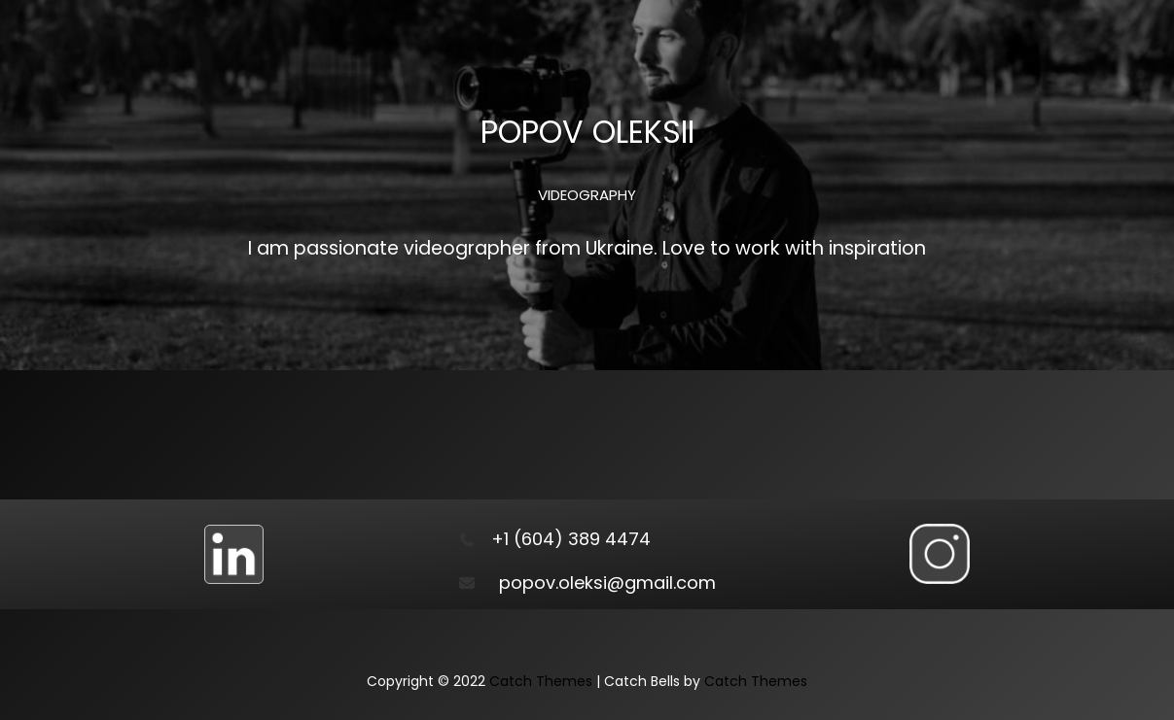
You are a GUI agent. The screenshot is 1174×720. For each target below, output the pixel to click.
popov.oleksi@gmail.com (607, 582)
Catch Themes (540, 681)
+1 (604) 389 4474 (571, 539)
